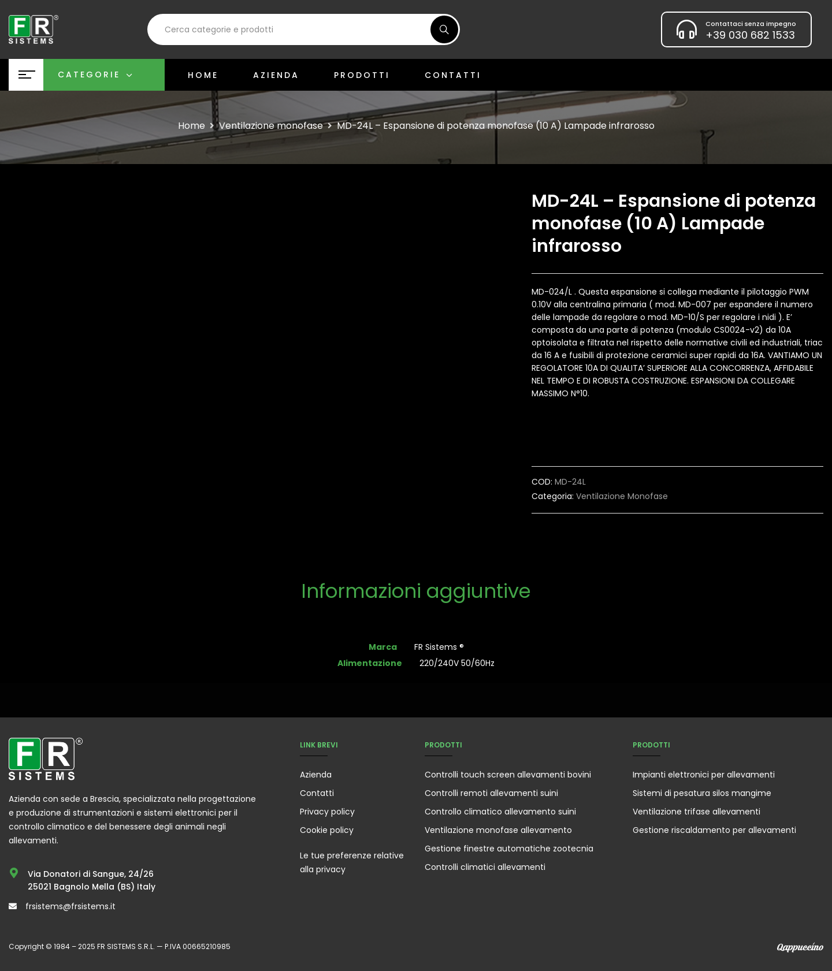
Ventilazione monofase (271, 126)
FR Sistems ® (439, 647)
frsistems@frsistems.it (70, 906)
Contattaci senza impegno (750, 23)
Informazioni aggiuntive (416, 592)
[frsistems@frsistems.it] (13, 906)
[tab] (416, 592)
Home (191, 126)
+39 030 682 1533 (750, 35)
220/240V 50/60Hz (457, 663)
